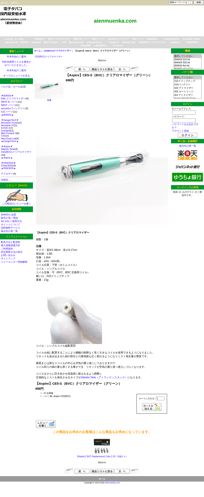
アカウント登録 (180, 130)
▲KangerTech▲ (94, 42)
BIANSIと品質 (8, 214)
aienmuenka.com (112, 483)
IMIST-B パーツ (81, 39)
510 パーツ (138, 39)
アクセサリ (117, 45)
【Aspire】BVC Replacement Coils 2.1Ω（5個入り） (102, 456)
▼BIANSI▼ (39, 39)
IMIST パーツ (98, 39)
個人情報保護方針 (10, 245)
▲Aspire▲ (174, 42)
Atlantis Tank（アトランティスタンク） (104, 377)
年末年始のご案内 (16, 56)
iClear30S (86, 45)
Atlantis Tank (129, 42)
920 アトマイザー (187, 88)
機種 (187, 50)
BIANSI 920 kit (187, 62)
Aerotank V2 (11, 42)
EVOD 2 (25, 42)
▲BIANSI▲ (152, 39)
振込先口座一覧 (9, 231)
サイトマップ (8, 258)
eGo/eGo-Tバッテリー (119, 39)
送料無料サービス (10, 227)
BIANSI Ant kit (187, 65)
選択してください (187, 56)
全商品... (5, 179)
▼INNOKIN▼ (192, 42)
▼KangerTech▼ (171, 39)
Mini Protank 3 (51, 42)
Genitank (36, 42)
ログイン (15, 3)
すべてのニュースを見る (16, 75)
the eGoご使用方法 (11, 221)
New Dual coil (76, 42)
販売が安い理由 (9, 218)
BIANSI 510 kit (187, 59)
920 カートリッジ (187, 91)
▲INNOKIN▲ (100, 45)
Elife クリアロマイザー (59, 39)
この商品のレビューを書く (16, 202)
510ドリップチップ (187, 81)
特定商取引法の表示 (12, 252)
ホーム (4, 3)
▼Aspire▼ (113, 42)
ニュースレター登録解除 (14, 261)
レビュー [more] (16, 185)
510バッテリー (187, 84)
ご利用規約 (7, 248)
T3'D (64, 42)
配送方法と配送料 (10, 242)
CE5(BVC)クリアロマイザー (57, 50)
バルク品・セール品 (13, 39)
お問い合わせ (8, 255)
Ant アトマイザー (187, 95)
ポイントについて (10, 224)
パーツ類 (187, 72)
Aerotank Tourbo (191, 39)
